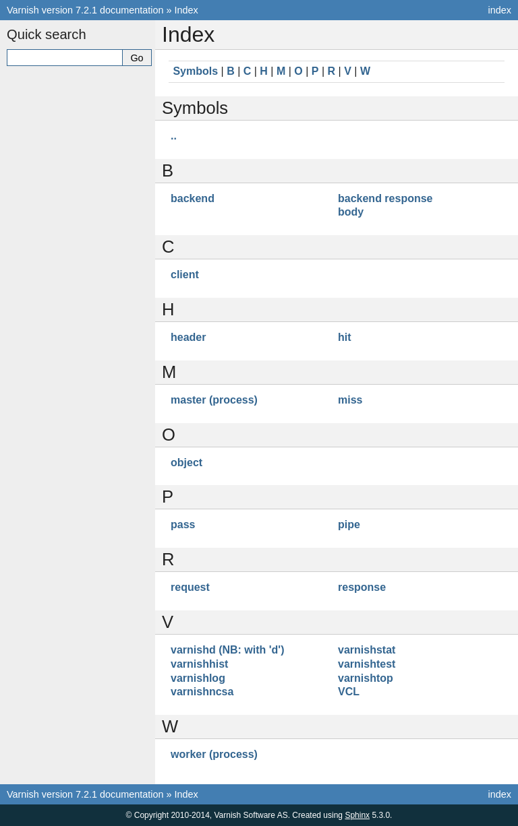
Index (186, 10)
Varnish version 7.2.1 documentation (85, 10)
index (499, 10)
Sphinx (357, 815)
